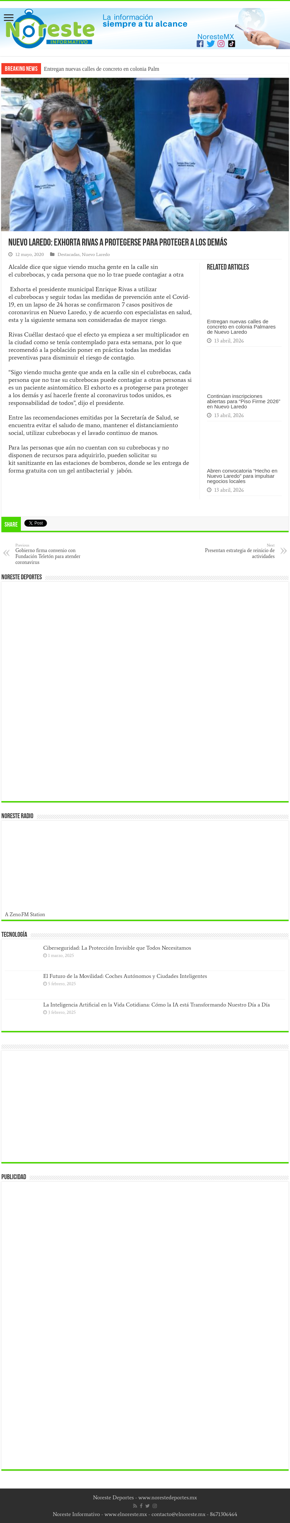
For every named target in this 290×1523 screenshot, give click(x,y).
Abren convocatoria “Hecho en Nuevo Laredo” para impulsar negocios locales (242, 476)
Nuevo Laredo (96, 254)
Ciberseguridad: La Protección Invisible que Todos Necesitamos (117, 947)
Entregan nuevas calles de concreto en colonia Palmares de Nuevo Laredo (241, 326)
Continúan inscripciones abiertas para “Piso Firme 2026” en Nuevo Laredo (243, 401)
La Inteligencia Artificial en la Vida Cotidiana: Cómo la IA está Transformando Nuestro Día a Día (156, 1004)
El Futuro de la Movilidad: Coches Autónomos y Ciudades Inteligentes (125, 976)
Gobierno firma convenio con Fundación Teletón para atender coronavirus (51, 554)
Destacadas (68, 254)
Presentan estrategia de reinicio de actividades (239, 551)
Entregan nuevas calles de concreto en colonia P (97, 69)
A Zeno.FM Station (25, 914)
